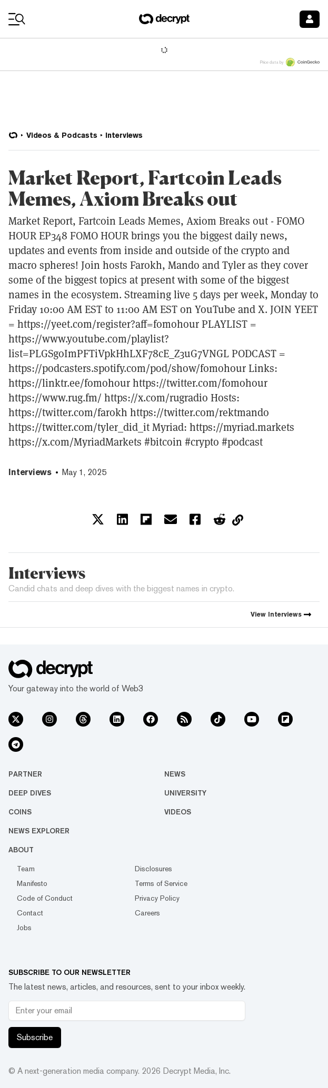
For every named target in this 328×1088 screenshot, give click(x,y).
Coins (20, 812)
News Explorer (38, 831)
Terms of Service (161, 883)
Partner (25, 774)
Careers (147, 913)
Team (26, 868)
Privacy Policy (157, 898)
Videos (177, 812)
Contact (30, 913)
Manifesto (32, 883)
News (174, 774)
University (185, 793)
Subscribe (35, 1037)
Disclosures (153, 868)
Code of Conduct (45, 898)
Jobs (24, 927)
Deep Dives (29, 793)
